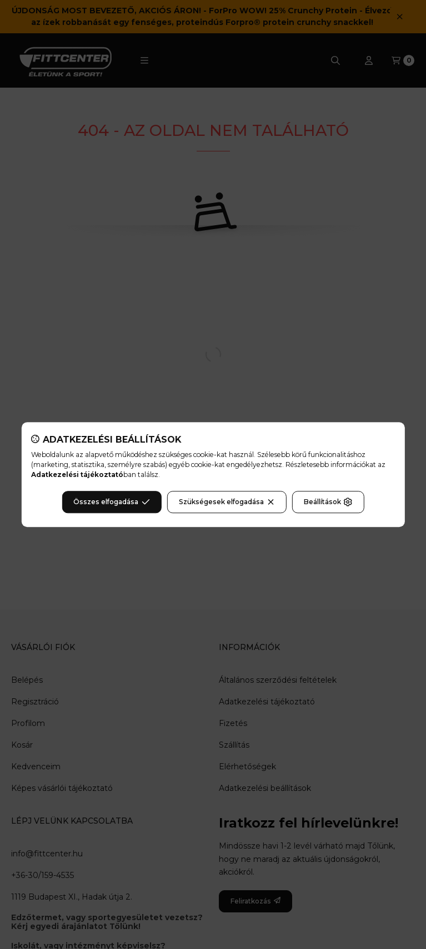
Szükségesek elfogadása (227, 502)
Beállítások (328, 502)
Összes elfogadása (111, 502)
